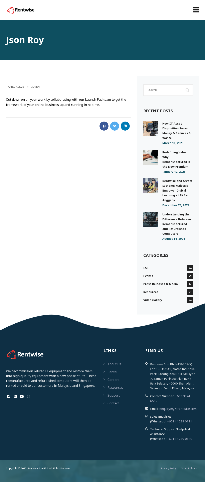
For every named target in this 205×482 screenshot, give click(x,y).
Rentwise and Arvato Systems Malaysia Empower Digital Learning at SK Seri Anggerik (177, 190)
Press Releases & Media (160, 284)
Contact (113, 403)
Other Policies (189, 468)
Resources (150, 292)
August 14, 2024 (173, 238)
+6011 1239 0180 (179, 439)
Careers (113, 379)
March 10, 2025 (172, 143)
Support (114, 395)
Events (148, 276)
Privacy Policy (168, 468)
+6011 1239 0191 (179, 421)
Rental (112, 372)
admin (35, 86)
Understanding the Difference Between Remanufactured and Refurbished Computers (176, 223)
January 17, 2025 (173, 172)
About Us (114, 364)
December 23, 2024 (175, 205)
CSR (146, 268)
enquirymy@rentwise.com (178, 409)
